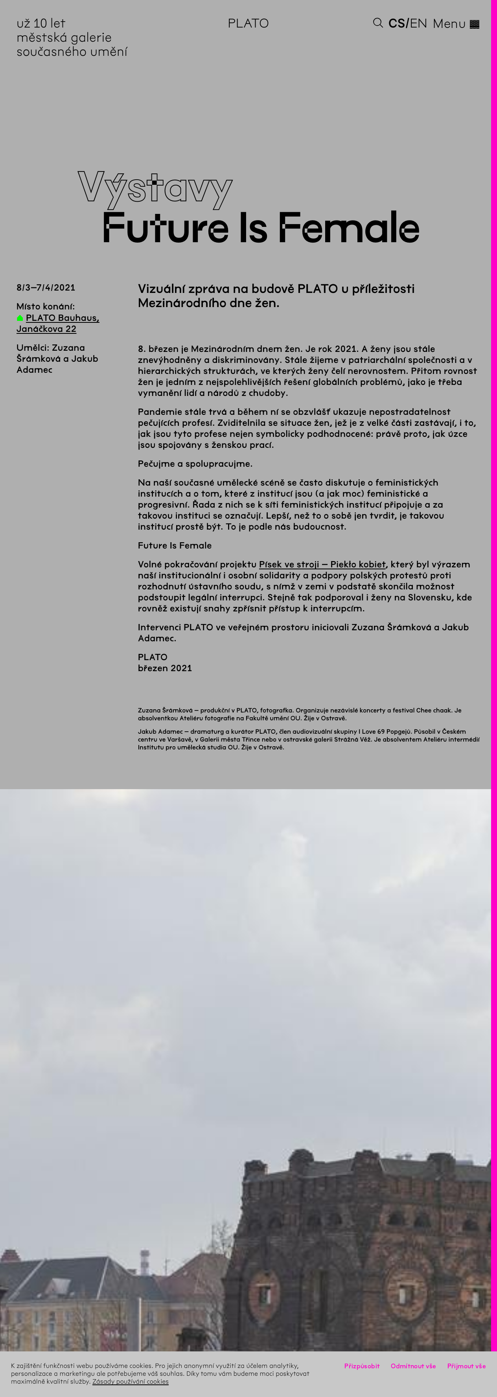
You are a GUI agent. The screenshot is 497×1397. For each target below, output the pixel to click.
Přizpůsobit (362, 1366)
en (418, 23)
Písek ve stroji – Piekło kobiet (322, 564)
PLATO (248, 23)
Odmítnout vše (413, 1366)
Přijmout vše (466, 1366)
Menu (456, 24)
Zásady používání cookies (130, 1382)
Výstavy (155, 187)
